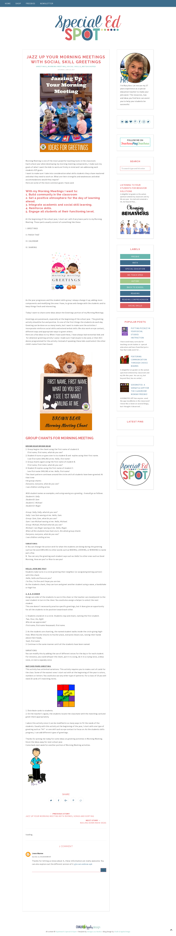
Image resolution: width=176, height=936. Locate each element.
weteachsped (89, 66)
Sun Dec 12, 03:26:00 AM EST (41, 858)
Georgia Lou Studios (94, 933)
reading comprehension (135, 299)
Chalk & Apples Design (122, 933)
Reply (103, 871)
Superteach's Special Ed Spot (66, 933)
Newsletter (46, 3)
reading (135, 293)
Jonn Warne (37, 854)
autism (135, 281)
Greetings (41, 66)
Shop (18, 3)
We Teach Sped (135, 275)
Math (135, 262)
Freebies (30, 3)
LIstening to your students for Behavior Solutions (133, 188)
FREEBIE (135, 256)
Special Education (135, 269)
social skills (74, 66)
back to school (135, 287)
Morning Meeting (57, 66)
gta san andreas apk (83, 865)
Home (8, 3)
